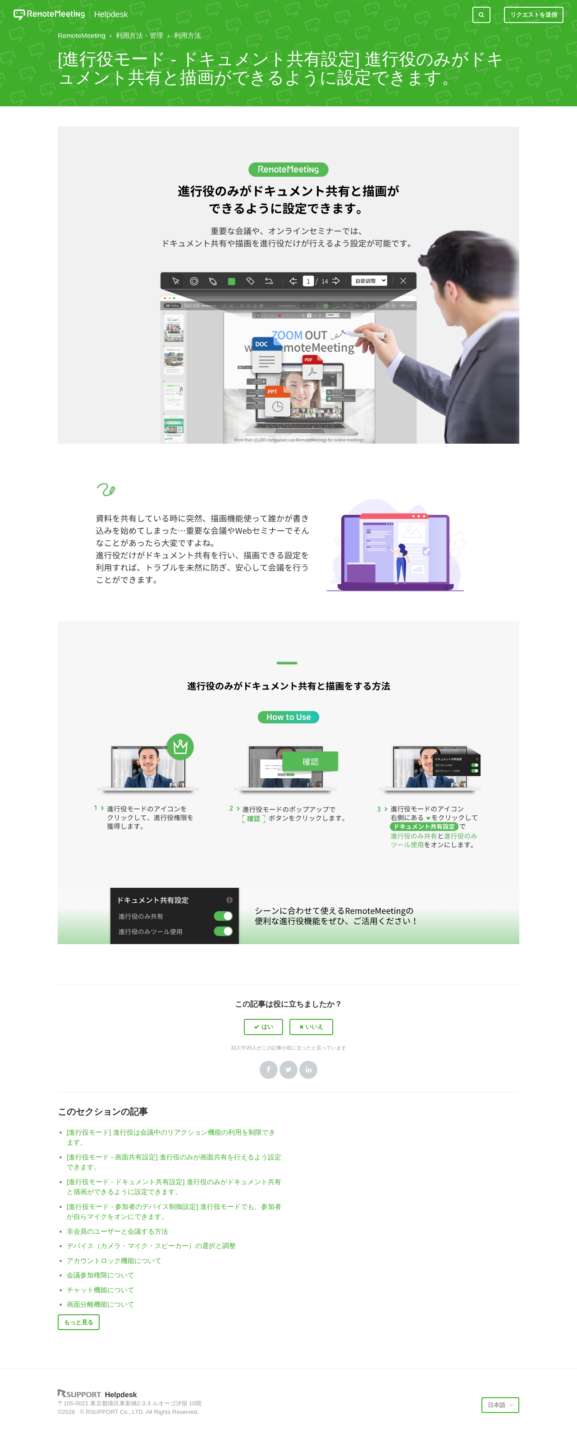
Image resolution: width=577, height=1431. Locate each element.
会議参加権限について (100, 1275)
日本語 (497, 1405)
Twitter (288, 1070)
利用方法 (187, 35)
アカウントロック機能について (114, 1260)
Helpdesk (111, 14)
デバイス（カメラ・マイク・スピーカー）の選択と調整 (151, 1245)
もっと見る (78, 1322)
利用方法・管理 (139, 35)
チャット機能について (100, 1290)
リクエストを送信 (533, 14)
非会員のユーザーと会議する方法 (117, 1231)
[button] (263, 1027)
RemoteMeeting (81, 35)
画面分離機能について (100, 1304)
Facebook (269, 1070)
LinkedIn (308, 1070)
